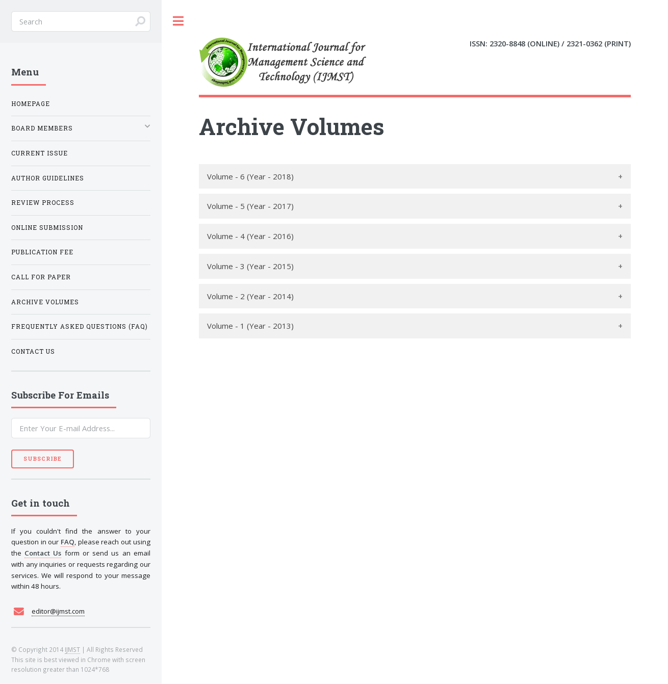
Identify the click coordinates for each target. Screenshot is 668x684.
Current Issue (39, 153)
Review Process (42, 202)
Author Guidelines (47, 178)
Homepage (30, 104)
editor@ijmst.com (58, 611)
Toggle (178, 21)
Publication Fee (42, 252)
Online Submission (47, 227)
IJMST (72, 649)
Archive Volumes (45, 302)
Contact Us (33, 351)
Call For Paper (41, 277)
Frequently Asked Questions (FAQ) (79, 326)
